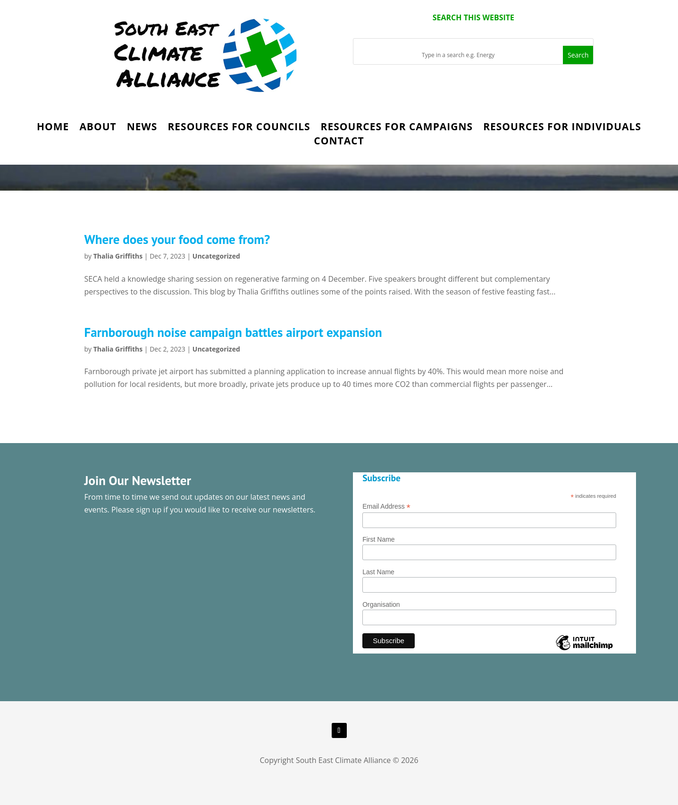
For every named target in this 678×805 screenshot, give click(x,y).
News (142, 128)
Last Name (378, 572)
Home (53, 128)
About (97, 128)
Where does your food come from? (177, 239)
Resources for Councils (238, 128)
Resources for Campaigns (397, 128)
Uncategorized (216, 256)
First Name (378, 539)
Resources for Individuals (562, 128)
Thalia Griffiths (118, 256)
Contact (339, 142)
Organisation (381, 604)
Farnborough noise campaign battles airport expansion (233, 332)
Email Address (386, 506)
